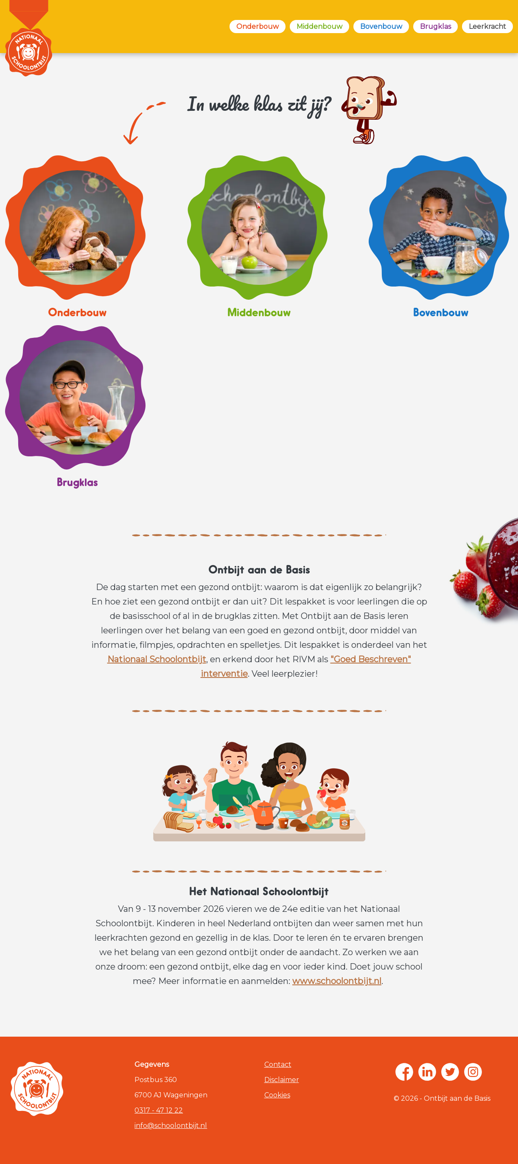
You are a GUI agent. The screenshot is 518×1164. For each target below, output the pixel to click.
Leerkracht (487, 26)
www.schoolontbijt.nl (336, 981)
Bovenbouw (381, 26)
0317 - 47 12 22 (158, 1110)
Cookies (277, 1095)
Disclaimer (281, 1080)
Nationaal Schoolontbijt (156, 659)
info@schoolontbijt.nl (170, 1126)
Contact (277, 1064)
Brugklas (435, 26)
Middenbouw (319, 26)
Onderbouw (257, 26)
